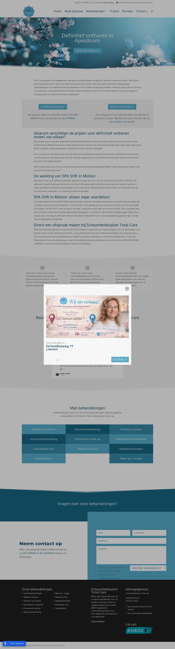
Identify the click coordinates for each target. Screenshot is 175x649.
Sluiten (118, 359)
